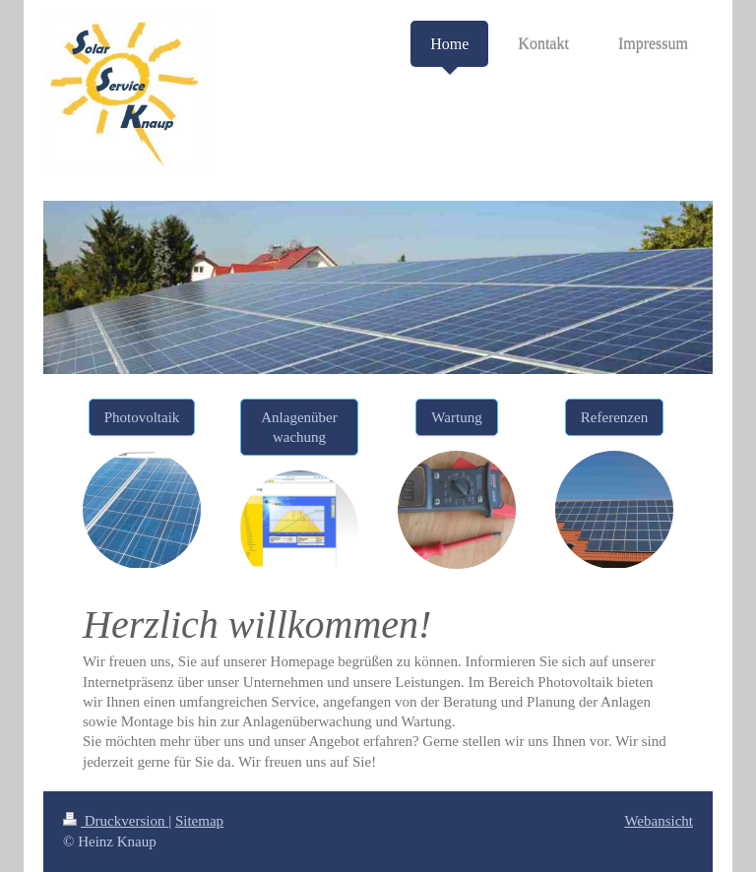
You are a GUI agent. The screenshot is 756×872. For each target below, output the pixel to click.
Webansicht (658, 821)
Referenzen (614, 417)
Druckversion (115, 821)
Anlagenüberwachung (299, 427)
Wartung (456, 417)
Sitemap (199, 821)
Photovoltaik (142, 417)
